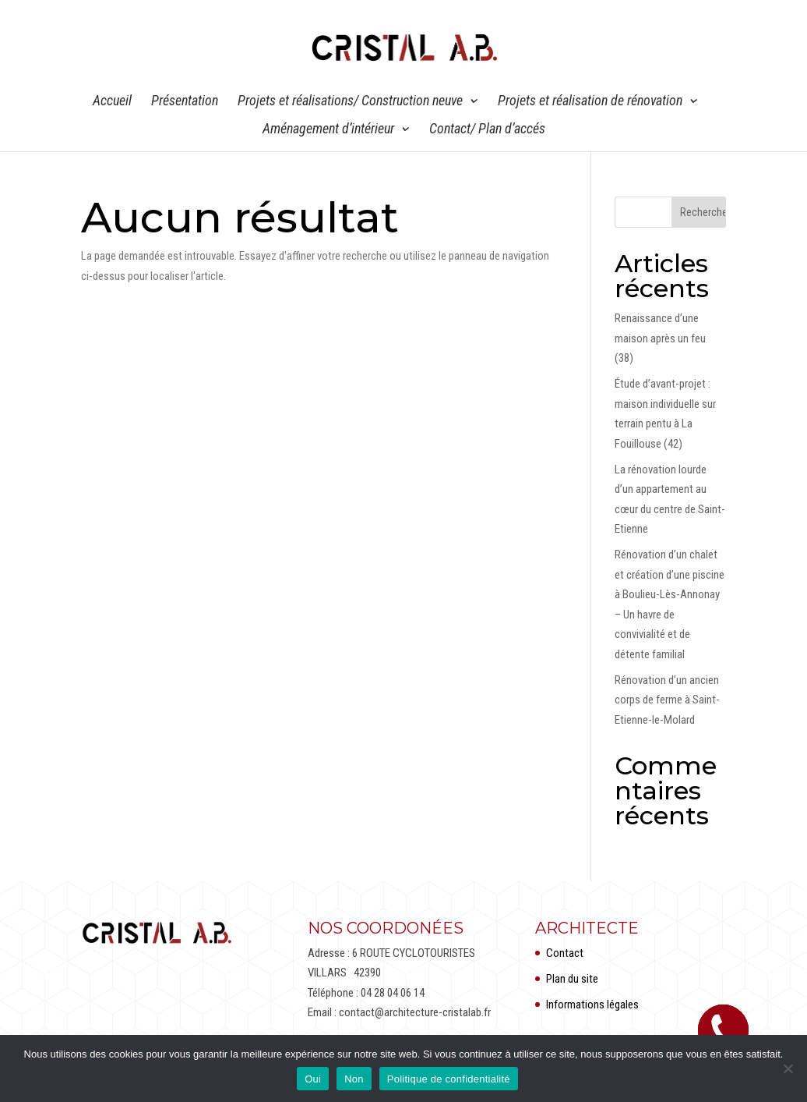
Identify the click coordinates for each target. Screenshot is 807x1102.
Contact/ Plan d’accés (487, 129)
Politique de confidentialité (448, 1079)
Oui (313, 1079)
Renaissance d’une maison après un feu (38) (660, 338)
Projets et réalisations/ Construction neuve (350, 101)
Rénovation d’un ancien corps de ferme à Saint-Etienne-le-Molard (667, 700)
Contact (564, 953)
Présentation (184, 101)
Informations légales (592, 1004)
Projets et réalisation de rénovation (590, 101)
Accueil (112, 101)
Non (354, 1079)
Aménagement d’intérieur (328, 129)
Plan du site (572, 979)
